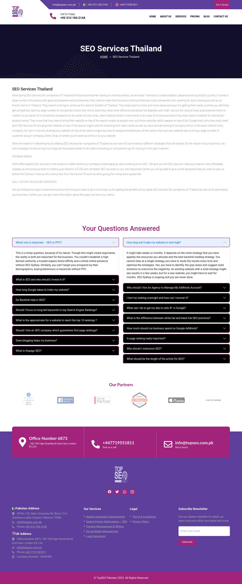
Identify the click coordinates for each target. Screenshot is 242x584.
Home (152, 16)
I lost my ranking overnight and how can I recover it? (157, 297)
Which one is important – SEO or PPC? (39, 242)
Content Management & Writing (105, 526)
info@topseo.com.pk (64, 4)
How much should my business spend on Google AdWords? (162, 328)
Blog (207, 16)
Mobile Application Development (105, 516)
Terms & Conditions (144, 516)
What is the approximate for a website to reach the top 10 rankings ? (56, 320)
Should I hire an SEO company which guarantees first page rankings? (56, 330)
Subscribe (187, 542)
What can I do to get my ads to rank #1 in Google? (156, 308)
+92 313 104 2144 (72, 17)
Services (180, 16)
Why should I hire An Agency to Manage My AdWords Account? (164, 287)
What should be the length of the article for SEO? (156, 358)
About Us (165, 16)
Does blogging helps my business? (36, 340)
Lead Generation (96, 536)
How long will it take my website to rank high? (154, 242)
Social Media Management (102, 531)
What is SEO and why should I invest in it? (40, 279)
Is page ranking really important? (146, 338)
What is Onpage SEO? (29, 350)
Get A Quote (222, 4)
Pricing (194, 16)
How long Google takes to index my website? (42, 289)
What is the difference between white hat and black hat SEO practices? (169, 318)
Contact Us (221, 16)
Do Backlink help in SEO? (30, 300)
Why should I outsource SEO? (144, 348)
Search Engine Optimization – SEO (106, 521)
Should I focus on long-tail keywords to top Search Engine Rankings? (56, 310)
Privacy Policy (140, 521)
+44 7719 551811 (35, 552)
